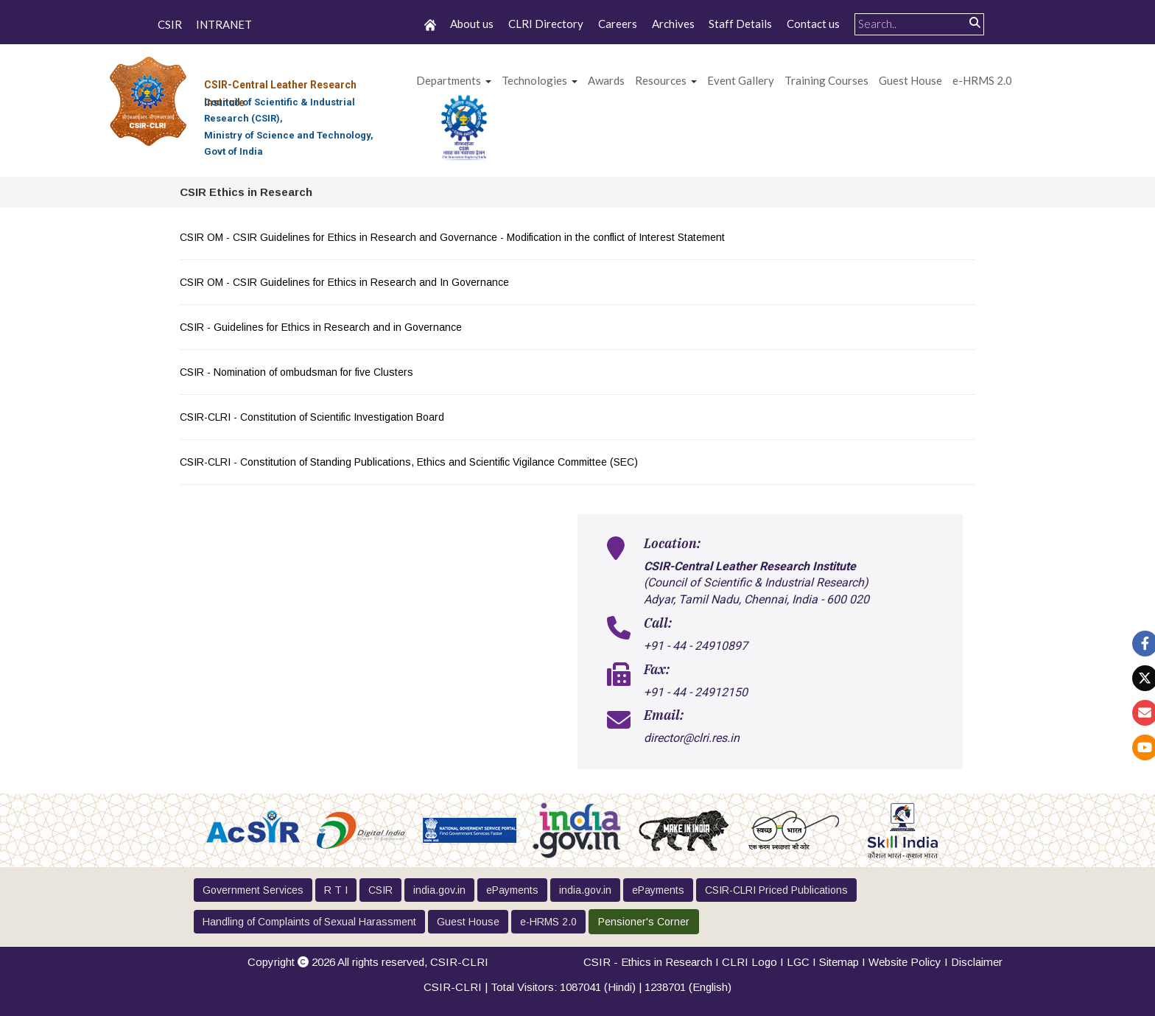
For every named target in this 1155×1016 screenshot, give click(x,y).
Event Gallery (740, 80)
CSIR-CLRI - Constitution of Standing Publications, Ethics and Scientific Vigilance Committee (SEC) (410, 462)
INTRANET (224, 25)
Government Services (253, 890)
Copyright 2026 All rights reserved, (368, 962)
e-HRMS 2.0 (982, 80)
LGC (798, 962)
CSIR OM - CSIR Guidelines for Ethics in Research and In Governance (346, 282)
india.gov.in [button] (439, 890)
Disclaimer (977, 962)
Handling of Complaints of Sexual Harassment (309, 922)
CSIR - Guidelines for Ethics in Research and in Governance (322, 327)
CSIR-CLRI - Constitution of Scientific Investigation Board (313, 417)
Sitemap (839, 962)
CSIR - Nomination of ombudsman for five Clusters (298, 372)
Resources (661, 80)
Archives (673, 23)
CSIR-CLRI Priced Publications (776, 890)
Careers (617, 23)
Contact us (813, 23)
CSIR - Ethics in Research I (652, 962)
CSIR (170, 25)
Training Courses (826, 80)
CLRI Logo (749, 962)
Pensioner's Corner (643, 922)
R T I (336, 890)
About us (472, 23)
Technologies (534, 80)
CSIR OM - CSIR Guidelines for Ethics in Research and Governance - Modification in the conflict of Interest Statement (454, 237)
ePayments (512, 890)
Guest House (910, 80)
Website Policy (904, 962)
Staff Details (740, 23)
